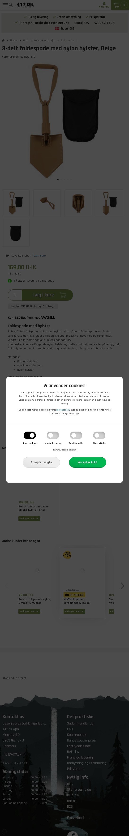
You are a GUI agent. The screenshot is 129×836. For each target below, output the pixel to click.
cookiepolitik (62, 410)
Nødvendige (29, 443)
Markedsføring (53, 443)
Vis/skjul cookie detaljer (64, 450)
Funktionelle (76, 443)
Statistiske (99, 443)
